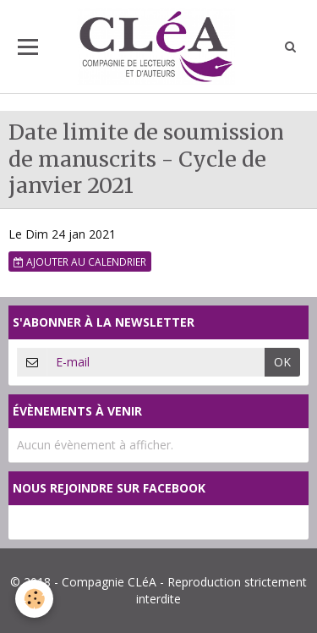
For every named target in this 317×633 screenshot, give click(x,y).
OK (282, 362)
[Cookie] (34, 599)
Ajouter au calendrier (80, 261)
